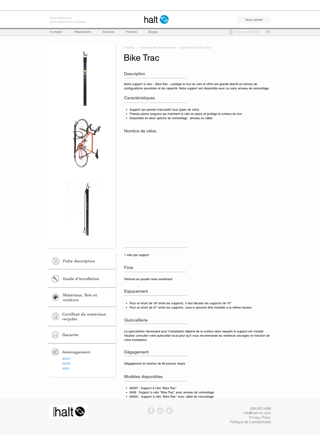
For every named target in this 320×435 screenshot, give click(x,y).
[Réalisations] (82, 32)
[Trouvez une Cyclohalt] (247, 32)
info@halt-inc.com (257, 413)
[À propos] (58, 32)
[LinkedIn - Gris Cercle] (160, 410)
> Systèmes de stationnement (156, 47)
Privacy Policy (260, 417)
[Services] (108, 32)
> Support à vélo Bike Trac (194, 47)
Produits (129, 47)
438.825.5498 (260, 408)
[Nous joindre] (254, 19)
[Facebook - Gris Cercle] (151, 410)
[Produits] (131, 32)
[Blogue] (153, 32)
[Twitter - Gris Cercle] (169, 410)
